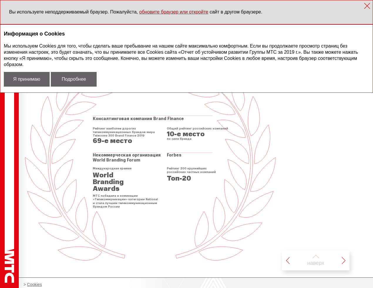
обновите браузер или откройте (173, 11)
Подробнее (74, 79)
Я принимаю (26, 79)
